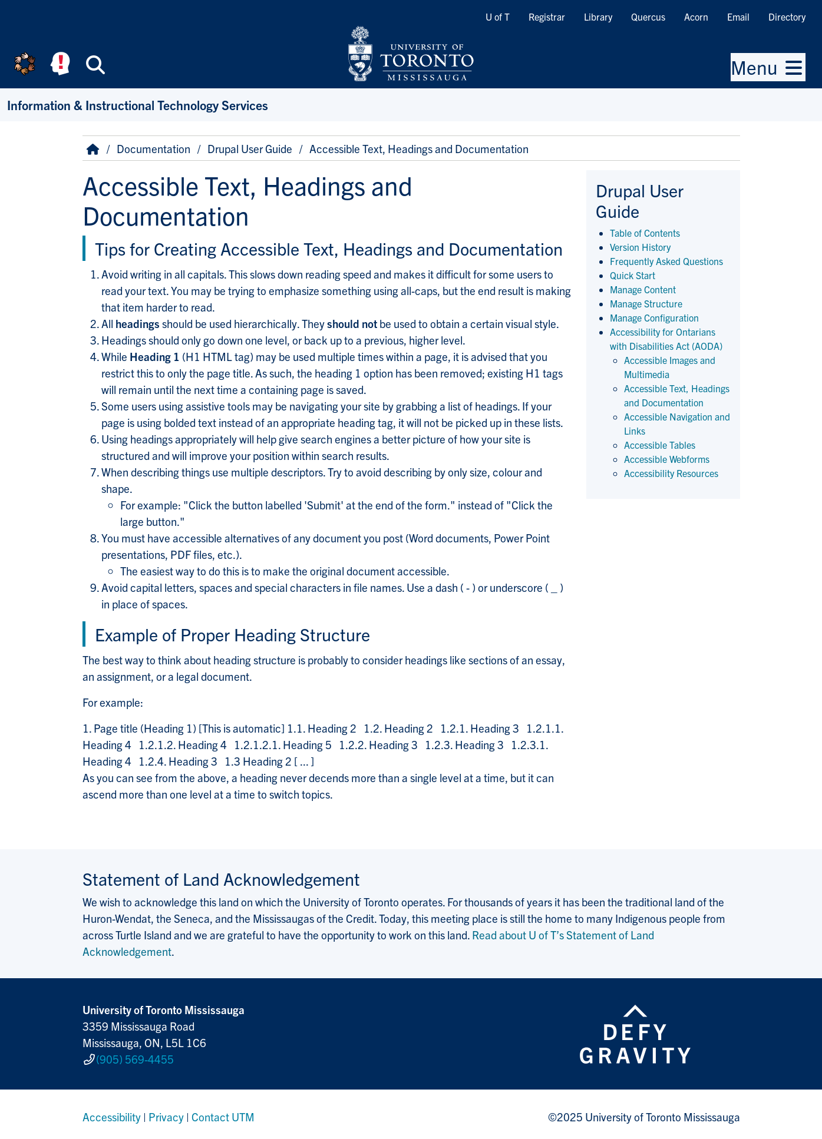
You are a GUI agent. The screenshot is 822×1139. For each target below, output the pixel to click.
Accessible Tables (659, 445)
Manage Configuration (654, 317)
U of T (498, 16)
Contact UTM (223, 1112)
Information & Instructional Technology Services (137, 104)
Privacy (166, 1112)
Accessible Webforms (666, 459)
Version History (640, 247)
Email (738, 16)
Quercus (648, 16)
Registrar (547, 16)
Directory (787, 16)
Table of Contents (645, 233)
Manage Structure (646, 303)
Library (598, 16)
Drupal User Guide (249, 148)
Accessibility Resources (671, 473)
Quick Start (632, 275)
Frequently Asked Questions (666, 261)
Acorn (696, 16)
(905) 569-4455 (135, 1056)
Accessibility (111, 1112)
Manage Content (643, 289)
